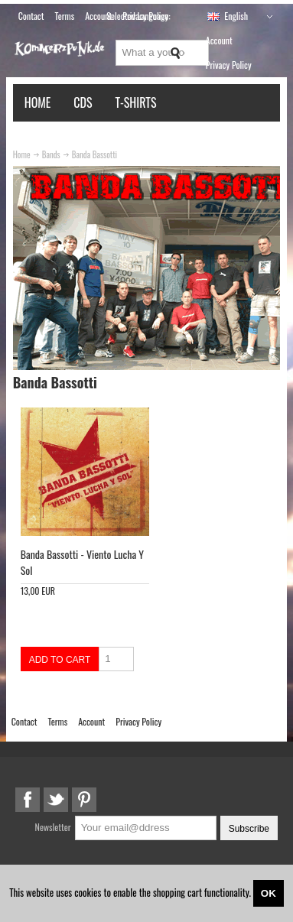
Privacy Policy (229, 64)
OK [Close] (268, 893)
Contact (31, 15)
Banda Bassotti (94, 154)
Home (37, 102)
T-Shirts (136, 102)
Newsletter (53, 826)
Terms (64, 15)
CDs (82, 102)
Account (219, 40)
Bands (51, 154)
